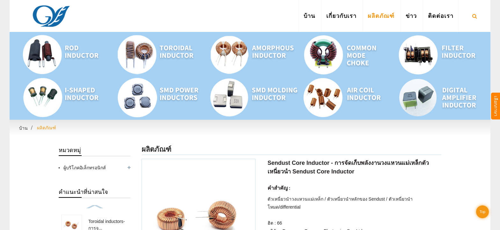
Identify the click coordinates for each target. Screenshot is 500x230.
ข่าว (411, 15)
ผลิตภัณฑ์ (381, 15)
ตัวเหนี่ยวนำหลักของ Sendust (356, 199)
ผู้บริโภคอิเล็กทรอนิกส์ (84, 167)
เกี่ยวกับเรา (341, 15)
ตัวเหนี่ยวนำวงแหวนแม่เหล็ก (295, 199)
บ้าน (309, 15)
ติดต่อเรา (440, 15)
